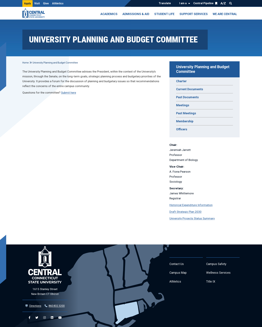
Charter (181, 81)
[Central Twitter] (36, 317)
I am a (183, 3)
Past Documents (187, 97)
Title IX (210, 282)
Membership (184, 121)
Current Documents (189, 89)
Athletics (57, 3)
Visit (37, 3)
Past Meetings (186, 113)
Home (25, 62)
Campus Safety (216, 264)
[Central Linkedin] (52, 317)
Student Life (164, 14)
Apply (27, 3)
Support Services (193, 14)
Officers (181, 129)
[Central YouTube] (59, 317)
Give (46, 3)
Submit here (68, 92)
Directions (35, 305)
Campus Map (178, 273)
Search (231, 3)
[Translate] (165, 3)
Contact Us (176, 264)
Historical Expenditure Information (191, 205)
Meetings (182, 105)
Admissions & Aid (135, 14)
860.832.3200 (57, 305)
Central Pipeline (203, 3)
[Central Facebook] (29, 317)
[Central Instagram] (44, 317)
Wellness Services (218, 273)
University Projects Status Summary (192, 218)
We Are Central (225, 14)
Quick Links (237, 3)
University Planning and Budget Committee (203, 69)
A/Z (223, 3)
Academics (108, 14)
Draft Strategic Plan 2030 (185, 211)
